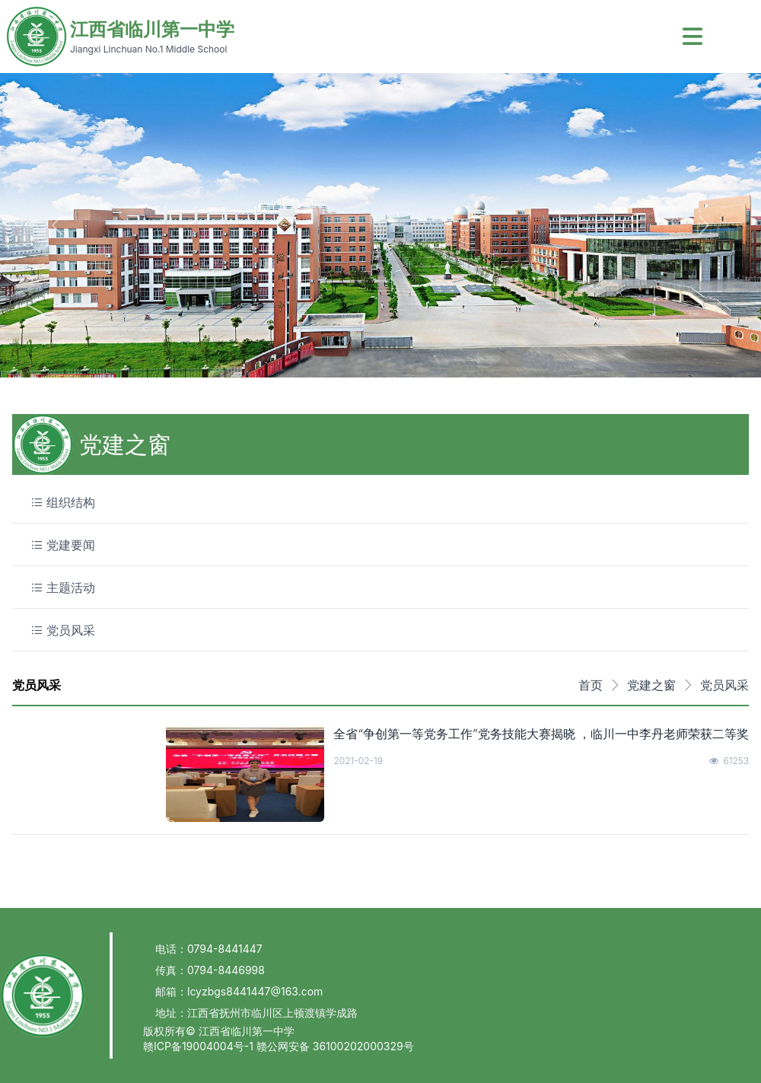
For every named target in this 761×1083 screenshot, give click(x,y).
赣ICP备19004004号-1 (199, 1046)
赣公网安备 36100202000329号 (335, 1046)
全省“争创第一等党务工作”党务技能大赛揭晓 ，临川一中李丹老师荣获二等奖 (541, 733)
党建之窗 (651, 685)
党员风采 (724, 685)
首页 (590, 685)
